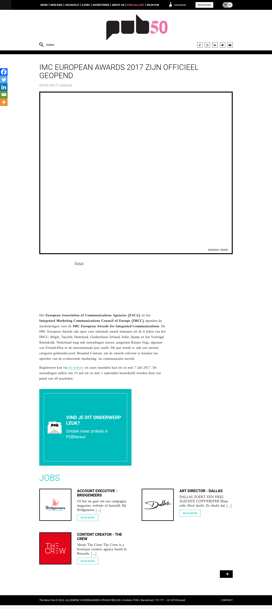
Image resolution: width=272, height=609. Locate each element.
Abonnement (204, 4)
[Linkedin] (4, 87)
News (44, 5)
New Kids (56, 5)
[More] (4, 102)
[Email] (4, 94)
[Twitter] (4, 79)
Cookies (127, 604)
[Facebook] (4, 72)
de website (76, 371)
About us (118, 5)
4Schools (72, 5)
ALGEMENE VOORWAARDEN (83, 604)
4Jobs (86, 5)
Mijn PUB (153, 5)
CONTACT (227, 604)
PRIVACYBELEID (111, 604)
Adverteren (101, 5)
